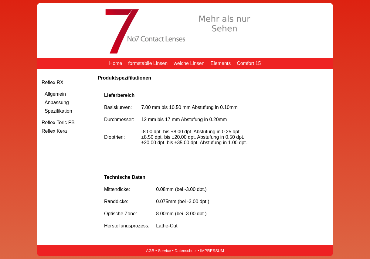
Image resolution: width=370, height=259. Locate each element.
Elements (221, 63)
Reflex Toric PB (58, 122)
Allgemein (55, 94)
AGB (150, 250)
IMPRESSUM (212, 250)
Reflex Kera (54, 131)
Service (164, 250)
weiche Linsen (189, 63)
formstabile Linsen (148, 63)
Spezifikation (58, 111)
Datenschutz (185, 250)
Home (115, 63)
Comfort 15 (249, 63)
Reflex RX (52, 82)
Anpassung (57, 102)
